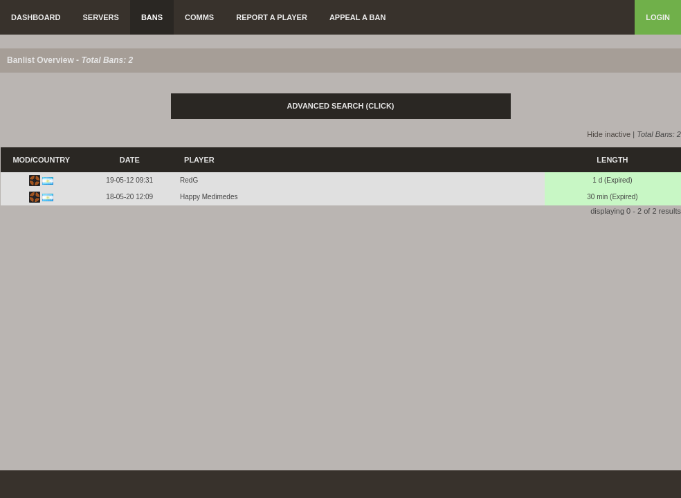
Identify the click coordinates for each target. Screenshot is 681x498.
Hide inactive (608, 134)
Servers (101, 17)
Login (658, 17)
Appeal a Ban (357, 17)
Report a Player (271, 17)
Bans (152, 17)
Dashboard (36, 17)
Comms (199, 17)
